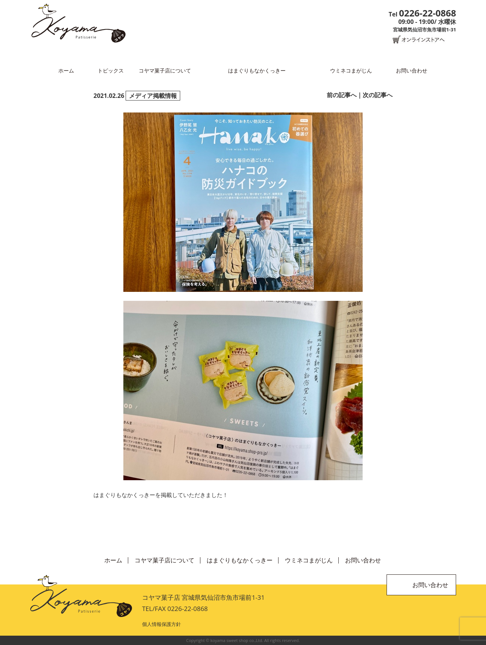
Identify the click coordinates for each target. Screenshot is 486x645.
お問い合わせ (411, 70)
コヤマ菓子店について (165, 70)
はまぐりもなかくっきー (257, 70)
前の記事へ (342, 95)
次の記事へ (378, 95)
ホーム (66, 70)
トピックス (111, 70)
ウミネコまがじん (351, 70)
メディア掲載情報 (153, 96)
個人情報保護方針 (161, 624)
